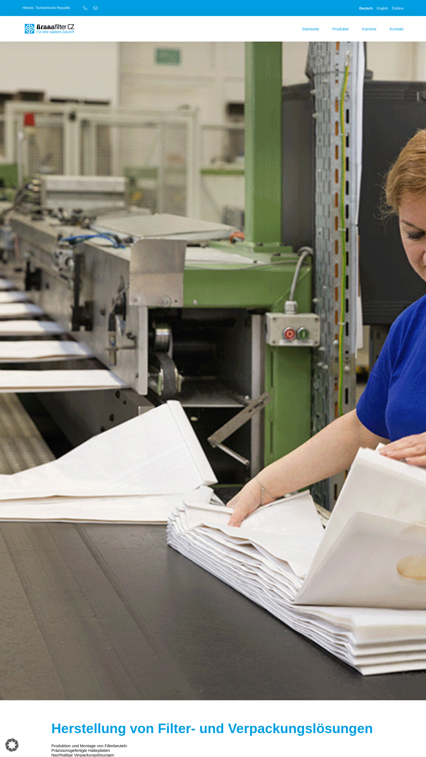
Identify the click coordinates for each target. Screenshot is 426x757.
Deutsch (366, 8)
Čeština (397, 8)
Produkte (340, 29)
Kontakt (396, 29)
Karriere (369, 29)
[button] (12, 745)
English (382, 8)
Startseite (310, 29)
